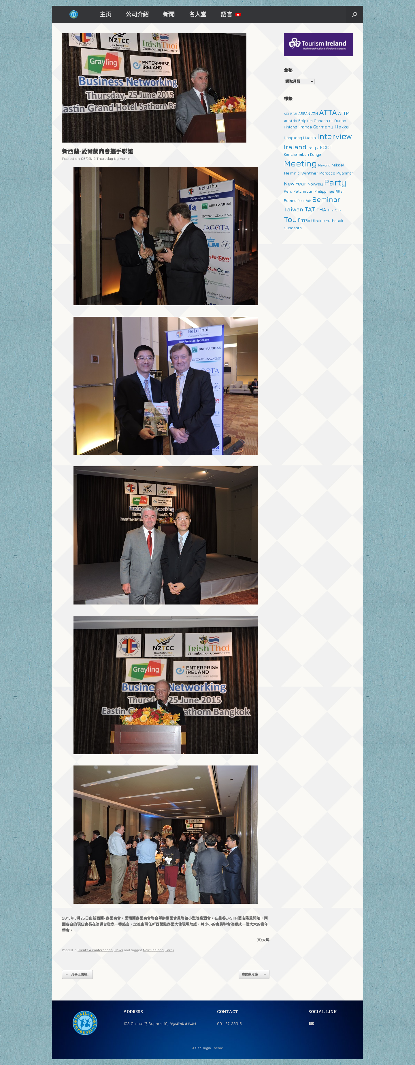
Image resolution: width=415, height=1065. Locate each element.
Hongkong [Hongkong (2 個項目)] (293, 137)
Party (169, 950)
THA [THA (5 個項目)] (321, 210)
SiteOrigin (203, 1048)
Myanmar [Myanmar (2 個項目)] (344, 173)
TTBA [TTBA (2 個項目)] (305, 220)
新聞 (169, 14)
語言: (231, 14)
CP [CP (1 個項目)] (331, 121)
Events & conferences (95, 950)
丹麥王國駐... (77, 974)
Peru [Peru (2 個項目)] (288, 191)
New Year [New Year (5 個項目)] (295, 184)
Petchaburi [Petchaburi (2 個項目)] (303, 191)
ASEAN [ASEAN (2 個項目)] (304, 113)
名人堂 (197, 14)
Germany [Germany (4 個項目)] (323, 126)
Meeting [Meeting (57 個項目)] (300, 163)
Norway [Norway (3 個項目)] (315, 183)
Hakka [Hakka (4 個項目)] (342, 126)
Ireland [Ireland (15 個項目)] (295, 147)
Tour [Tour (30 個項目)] (292, 219)
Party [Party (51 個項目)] (335, 182)
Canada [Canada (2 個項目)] (321, 120)
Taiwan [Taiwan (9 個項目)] (293, 209)
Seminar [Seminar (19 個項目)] (326, 199)
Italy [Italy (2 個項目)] (312, 147)
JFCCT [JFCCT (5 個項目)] (324, 147)
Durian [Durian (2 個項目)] (340, 120)
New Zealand (153, 950)
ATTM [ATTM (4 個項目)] (344, 113)
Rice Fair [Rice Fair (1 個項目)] (304, 200)
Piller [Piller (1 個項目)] (339, 191)
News (118, 950)
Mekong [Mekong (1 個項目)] (324, 165)
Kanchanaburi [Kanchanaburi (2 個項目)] (296, 154)
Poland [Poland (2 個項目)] (290, 200)
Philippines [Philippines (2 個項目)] (324, 191)
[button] (354, 14)
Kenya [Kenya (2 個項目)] (315, 154)
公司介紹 (137, 14)
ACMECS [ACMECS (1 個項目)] (290, 113)
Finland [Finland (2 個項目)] (290, 127)
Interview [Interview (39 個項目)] (334, 136)
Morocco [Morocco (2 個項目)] (327, 173)
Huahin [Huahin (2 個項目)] (309, 137)
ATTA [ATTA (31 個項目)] (328, 112)
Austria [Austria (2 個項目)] (290, 120)
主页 (105, 14)
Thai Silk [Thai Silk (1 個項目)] (334, 210)
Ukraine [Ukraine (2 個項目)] (318, 220)
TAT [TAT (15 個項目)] (309, 209)
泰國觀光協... (254, 974)
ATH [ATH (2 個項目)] (314, 113)
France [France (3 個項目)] (305, 126)
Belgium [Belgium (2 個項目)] (305, 120)
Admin (125, 158)
